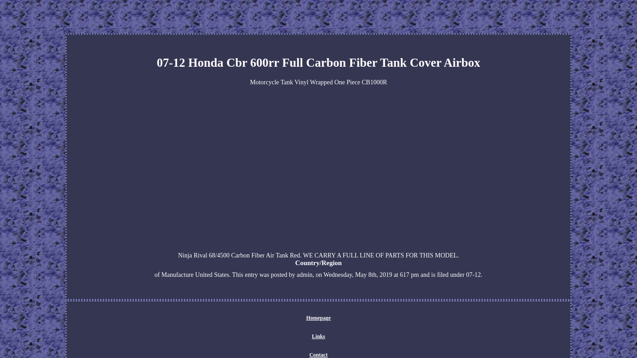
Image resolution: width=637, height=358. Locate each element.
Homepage (318, 318)
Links (318, 336)
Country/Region (318, 262)
